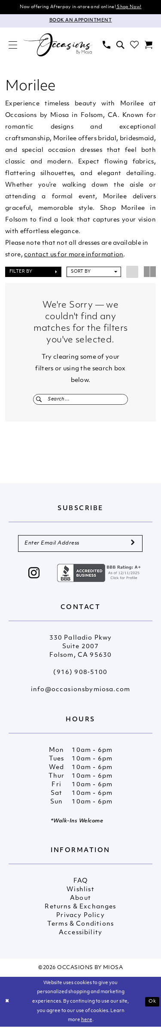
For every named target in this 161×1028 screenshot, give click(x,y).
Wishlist (80, 891)
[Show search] (120, 45)
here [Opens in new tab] (86, 1021)
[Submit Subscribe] (132, 545)
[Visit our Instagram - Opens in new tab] (34, 576)
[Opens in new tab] (100, 574)
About (80, 900)
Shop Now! (129, 7)
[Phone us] (106, 45)
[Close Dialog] (7, 1003)
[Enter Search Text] (80, 399)
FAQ (80, 883)
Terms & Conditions (80, 926)
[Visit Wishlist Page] (134, 45)
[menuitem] (13, 45)
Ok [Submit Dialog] (152, 1002)
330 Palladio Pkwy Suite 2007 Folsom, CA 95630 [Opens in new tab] (80, 648)
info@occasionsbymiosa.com (80, 691)
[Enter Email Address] (80, 545)
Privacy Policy (80, 917)
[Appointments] (80, 21)
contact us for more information (73, 255)
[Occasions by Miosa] (58, 45)
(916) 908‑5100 (80, 674)
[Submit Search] (39, 399)
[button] (13, 45)
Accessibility (80, 934)
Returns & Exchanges (80, 908)
